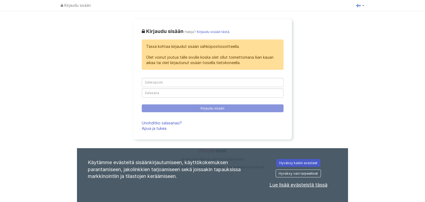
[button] (360, 5)
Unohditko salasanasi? (162, 123)
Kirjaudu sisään (76, 5)
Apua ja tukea (154, 128)
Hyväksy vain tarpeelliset (298, 173)
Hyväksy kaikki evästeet (298, 163)
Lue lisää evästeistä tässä (298, 185)
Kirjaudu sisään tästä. (213, 32)
